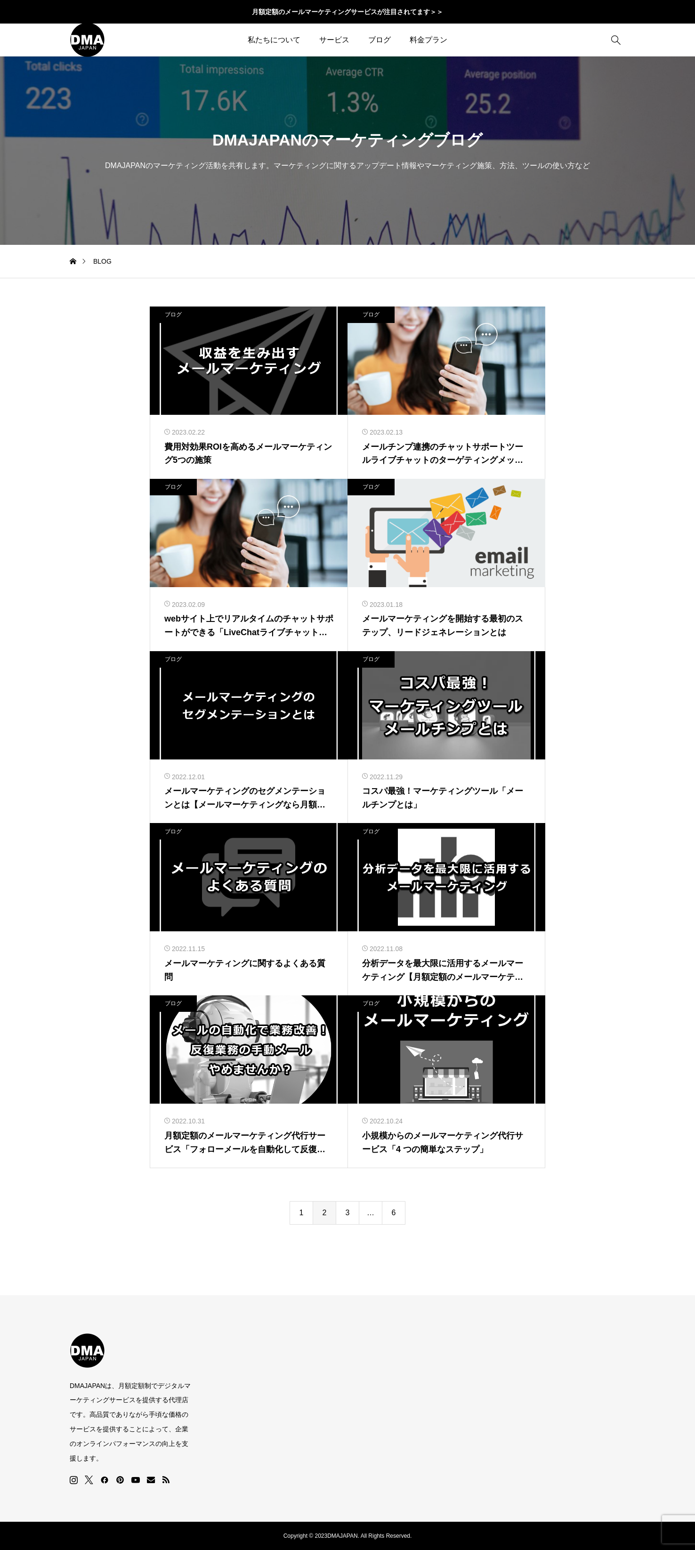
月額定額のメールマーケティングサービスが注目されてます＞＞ (347, 12)
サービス (334, 40)
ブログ (379, 40)
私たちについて (274, 40)
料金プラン (428, 40)
